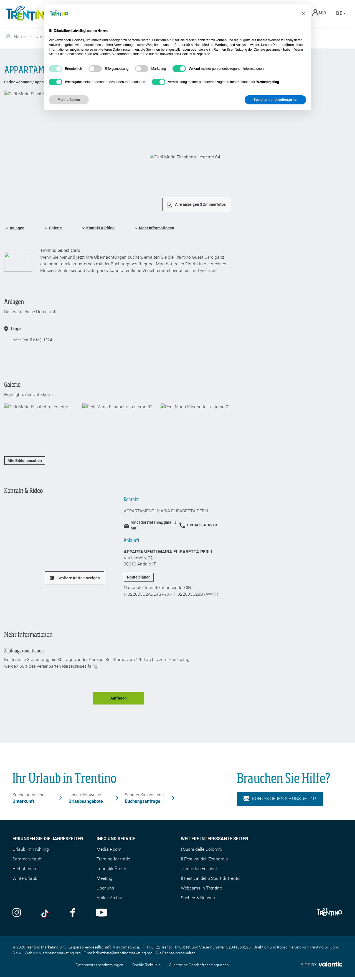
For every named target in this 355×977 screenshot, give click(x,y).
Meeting (104, 878)
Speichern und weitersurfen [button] (275, 100)
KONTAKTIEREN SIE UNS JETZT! (280, 798)
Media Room (109, 849)
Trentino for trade (113, 859)
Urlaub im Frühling (30, 849)
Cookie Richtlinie (146, 965)
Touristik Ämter (111, 868)
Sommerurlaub (26, 859)
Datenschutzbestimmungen (99, 965)
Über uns (105, 888)
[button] (303, 13)
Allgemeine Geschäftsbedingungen (199, 965)
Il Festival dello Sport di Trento (210, 878)
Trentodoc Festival (199, 868)
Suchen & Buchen (198, 897)
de (341, 13)
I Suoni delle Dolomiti (201, 849)
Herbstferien (24, 868)
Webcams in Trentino (201, 888)
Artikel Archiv (109, 897)
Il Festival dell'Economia (204, 859)
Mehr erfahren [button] (69, 100)
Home (16, 36)
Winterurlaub (24, 878)
